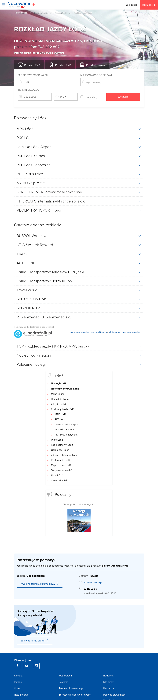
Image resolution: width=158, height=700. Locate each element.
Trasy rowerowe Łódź (63, 470)
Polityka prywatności (114, 694)
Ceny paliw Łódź (60, 480)
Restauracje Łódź (60, 460)
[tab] (79, 128)
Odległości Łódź (60, 450)
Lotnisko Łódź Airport (67, 424)
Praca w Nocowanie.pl (71, 688)
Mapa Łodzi (57, 394)
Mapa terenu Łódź (61, 465)
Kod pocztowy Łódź (62, 444)
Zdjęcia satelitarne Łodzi (64, 455)
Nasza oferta (21, 694)
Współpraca (65, 675)
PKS (32, 65)
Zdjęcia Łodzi (58, 404)
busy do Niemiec (99, 332)
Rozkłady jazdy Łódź (62, 409)
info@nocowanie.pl (93, 582)
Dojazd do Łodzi (60, 399)
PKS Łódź (60, 419)
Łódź (59, 375)
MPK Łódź (60, 414)
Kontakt (18, 675)
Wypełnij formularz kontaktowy (40, 583)
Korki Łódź (57, 475)
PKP (63, 65)
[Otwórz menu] (4, 5)
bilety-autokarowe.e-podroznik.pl (124, 332)
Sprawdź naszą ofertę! (35, 640)
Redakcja (108, 675)
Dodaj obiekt (148, 4)
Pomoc (18, 682)
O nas (17, 688)
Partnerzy (108, 688)
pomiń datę (91, 97)
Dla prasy (108, 682)
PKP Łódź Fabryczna (66, 434)
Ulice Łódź (57, 439)
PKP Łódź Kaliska (64, 429)
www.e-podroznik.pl (79, 332)
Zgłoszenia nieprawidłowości (75, 694)
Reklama (63, 682)
